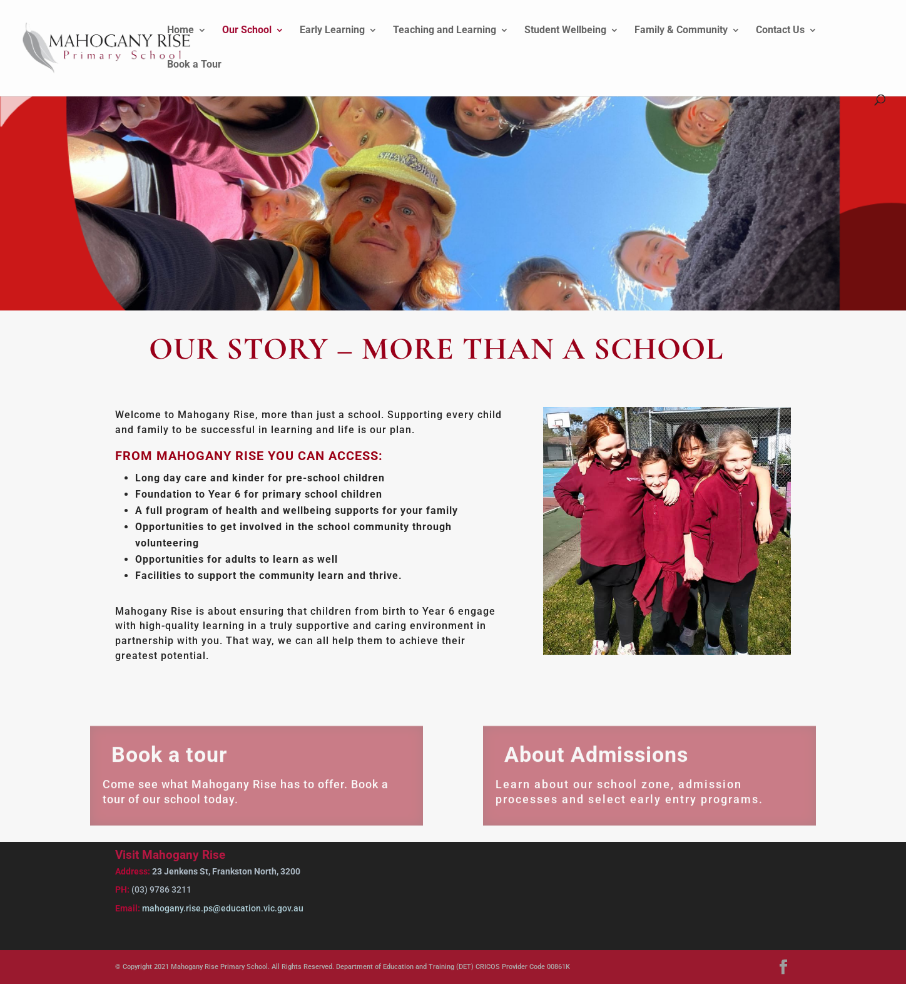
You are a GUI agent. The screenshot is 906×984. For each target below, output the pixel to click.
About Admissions (596, 761)
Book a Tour (194, 65)
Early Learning (332, 31)
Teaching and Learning (444, 31)
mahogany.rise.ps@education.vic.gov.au (221, 908)
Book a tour (169, 761)
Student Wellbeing (565, 31)
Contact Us (780, 31)
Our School (247, 31)
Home (180, 31)
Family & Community (681, 31)
